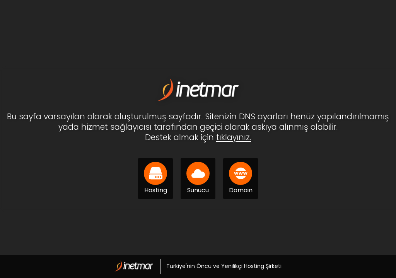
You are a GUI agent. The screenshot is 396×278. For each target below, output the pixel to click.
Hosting (155, 178)
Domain (241, 178)
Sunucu (198, 178)
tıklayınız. (233, 137)
